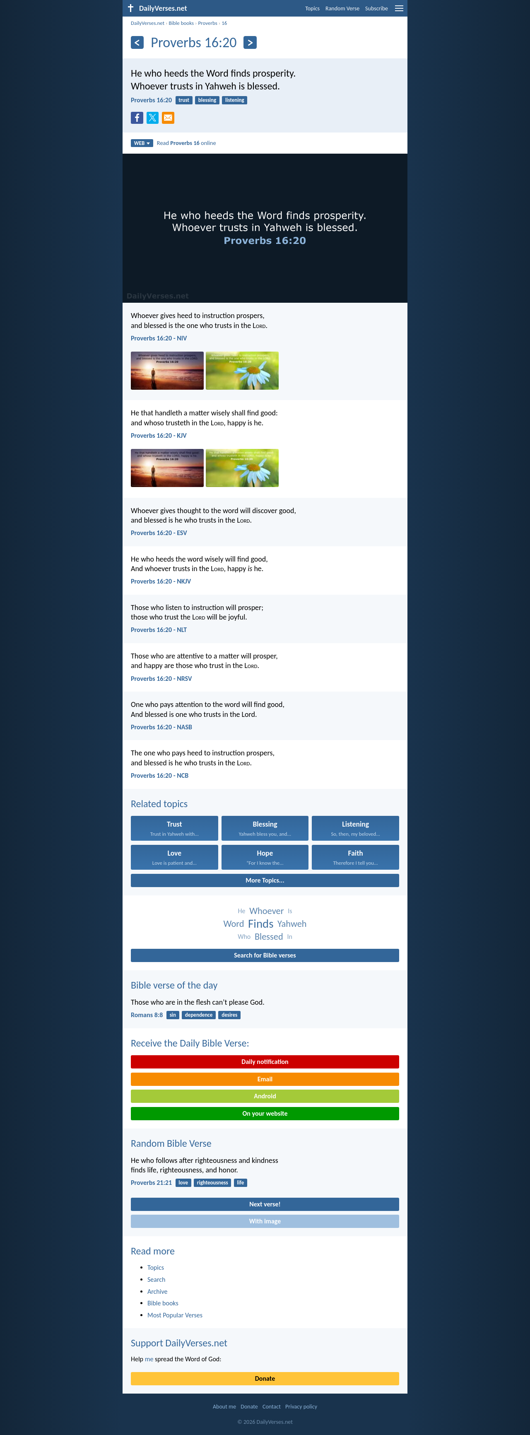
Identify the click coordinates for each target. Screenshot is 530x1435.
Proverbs (207, 23)
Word (233, 923)
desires (229, 1015)
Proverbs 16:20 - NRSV (161, 679)
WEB (142, 143)
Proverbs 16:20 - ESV (159, 533)
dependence (199, 1015)
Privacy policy (301, 1406)
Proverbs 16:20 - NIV (159, 338)
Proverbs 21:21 (151, 1183)
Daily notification (264, 1062)
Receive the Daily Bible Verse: (190, 1043)
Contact (272, 1406)
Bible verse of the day (174, 985)
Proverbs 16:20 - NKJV (161, 581)
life (240, 1182)
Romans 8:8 (147, 1015)
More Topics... (265, 880)
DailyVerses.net (147, 23)
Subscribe (376, 8)
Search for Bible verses (265, 955)
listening (234, 100)
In (289, 937)
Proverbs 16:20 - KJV (159, 435)
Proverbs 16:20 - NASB (161, 727)
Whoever (266, 910)
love (183, 1182)
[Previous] (137, 42)
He (242, 911)
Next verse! (264, 1204)
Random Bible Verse (171, 1143)
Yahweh (292, 923)
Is (290, 911)
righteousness (212, 1182)
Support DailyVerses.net (179, 1343)
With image (265, 1221)
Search (156, 1279)
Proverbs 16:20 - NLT (159, 630)
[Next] (249, 42)
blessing (207, 100)
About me (224, 1406)
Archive (157, 1291)
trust (183, 100)
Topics (312, 8)
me (149, 1359)
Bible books (181, 23)
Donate (265, 1378)
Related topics (159, 804)
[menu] (399, 11)
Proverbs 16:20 (151, 100)
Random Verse (342, 8)
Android (265, 1096)
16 (224, 23)
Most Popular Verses (174, 1315)
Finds (260, 923)
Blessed (269, 936)
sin (173, 1015)
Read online (186, 143)
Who (244, 937)
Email (265, 1079)
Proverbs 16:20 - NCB (159, 775)
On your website (265, 1113)
